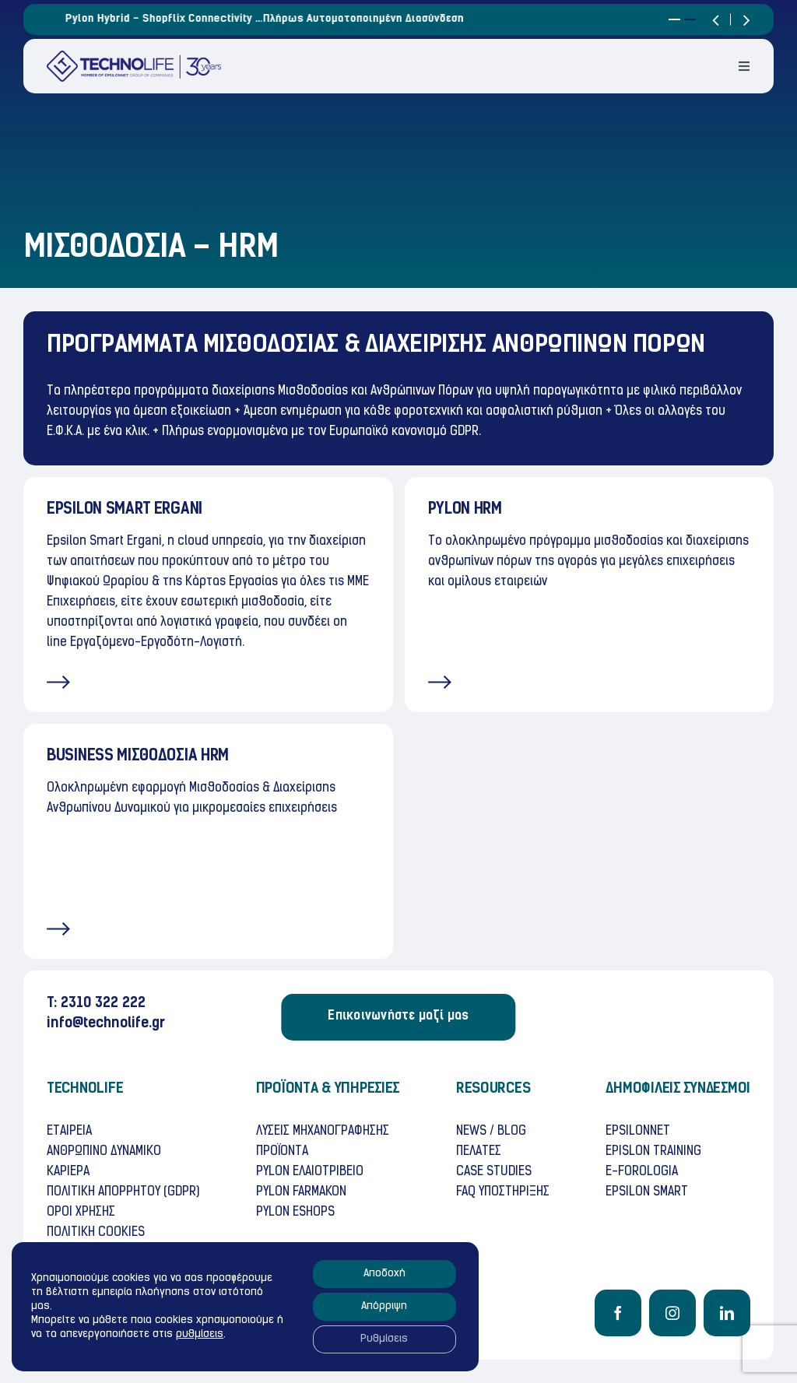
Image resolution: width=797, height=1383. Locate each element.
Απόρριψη (384, 1306)
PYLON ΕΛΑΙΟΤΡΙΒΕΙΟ (309, 1172)
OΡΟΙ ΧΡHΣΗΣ (81, 1212)
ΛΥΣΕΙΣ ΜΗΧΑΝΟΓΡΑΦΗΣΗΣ (322, 1131)
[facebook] (618, 1313)
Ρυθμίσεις (384, 1339)
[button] (674, 19)
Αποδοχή (384, 1273)
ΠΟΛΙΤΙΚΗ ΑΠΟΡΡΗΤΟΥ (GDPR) (123, 1192)
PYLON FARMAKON (301, 1192)
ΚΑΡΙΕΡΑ (68, 1172)
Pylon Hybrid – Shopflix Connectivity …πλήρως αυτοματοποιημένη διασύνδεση (349, 19)
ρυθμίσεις (199, 1334)
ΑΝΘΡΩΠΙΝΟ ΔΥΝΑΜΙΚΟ (104, 1152)
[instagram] (672, 1313)
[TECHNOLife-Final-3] (134, 57)
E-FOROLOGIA (642, 1172)
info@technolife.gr (106, 1023)
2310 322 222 (103, 1003)
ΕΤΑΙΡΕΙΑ (69, 1131)
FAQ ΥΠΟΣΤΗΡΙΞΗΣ (502, 1192)
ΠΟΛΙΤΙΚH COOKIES (96, 1233)
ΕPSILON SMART (647, 1192)
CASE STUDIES (494, 1172)
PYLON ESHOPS (295, 1212)
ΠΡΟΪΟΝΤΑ (282, 1152)
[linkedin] (727, 1313)
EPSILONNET (638, 1131)
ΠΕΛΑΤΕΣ (478, 1152)
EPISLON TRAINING (653, 1152)
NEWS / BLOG (491, 1131)
